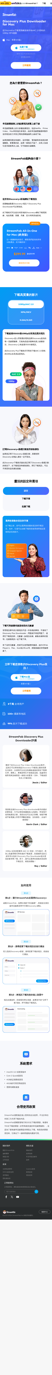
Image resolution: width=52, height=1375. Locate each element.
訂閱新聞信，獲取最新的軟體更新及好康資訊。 (20, 1187)
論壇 (27, 1160)
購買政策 (29, 1172)
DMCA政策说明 (8, 1172)
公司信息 (6, 1160)
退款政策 (29, 1175)
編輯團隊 (6, 1153)
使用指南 (29, 1153)
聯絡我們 (29, 1150)
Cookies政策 (30, 1169)
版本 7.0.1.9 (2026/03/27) (26, 54)
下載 (44, 3)
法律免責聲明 (7, 1169)
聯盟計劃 (6, 1157)
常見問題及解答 (31, 1157)
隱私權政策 (6, 1178)
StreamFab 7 (32, 3)
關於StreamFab (8, 1150)
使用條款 (6, 1175)
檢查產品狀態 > (26, 57)
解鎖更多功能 (24, 263)
